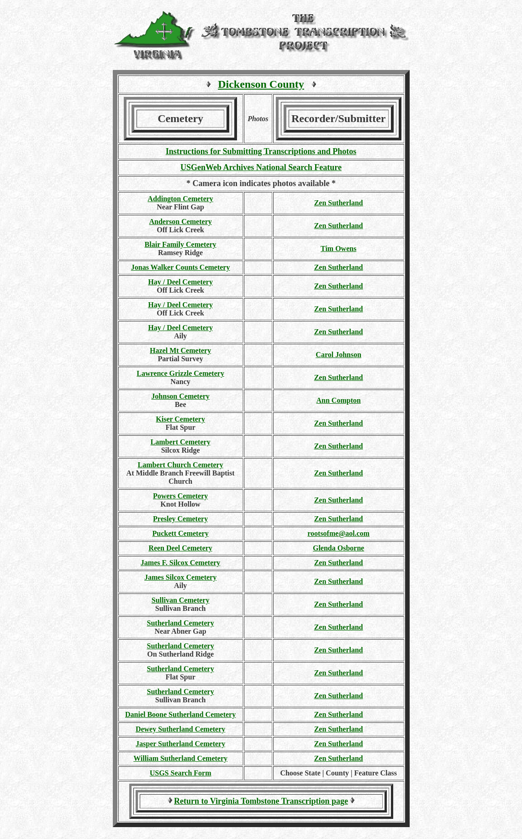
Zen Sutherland (338, 203)
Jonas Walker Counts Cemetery (180, 267)
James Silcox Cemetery (180, 577)
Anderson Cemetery (180, 221)
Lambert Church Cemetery (180, 465)
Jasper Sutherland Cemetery (180, 744)
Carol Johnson (338, 354)
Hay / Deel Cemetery (180, 282)
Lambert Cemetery (181, 442)
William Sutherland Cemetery (180, 758)
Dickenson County (261, 84)
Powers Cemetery (180, 496)
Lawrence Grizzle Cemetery (180, 373)
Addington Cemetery (180, 199)
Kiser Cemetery (180, 419)
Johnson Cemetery (180, 396)
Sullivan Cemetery (181, 600)
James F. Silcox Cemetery (180, 562)
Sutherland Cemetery (180, 623)
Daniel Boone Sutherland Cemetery (180, 714)
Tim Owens (338, 248)
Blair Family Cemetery (180, 244)
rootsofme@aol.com (338, 533)
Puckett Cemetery (181, 533)
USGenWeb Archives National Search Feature (261, 167)
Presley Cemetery (180, 519)
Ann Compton (338, 400)
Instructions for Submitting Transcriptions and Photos (261, 151)
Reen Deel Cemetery (180, 548)
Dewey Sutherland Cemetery (180, 729)
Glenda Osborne (338, 548)
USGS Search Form (180, 773)
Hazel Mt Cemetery (180, 350)
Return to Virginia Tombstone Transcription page (261, 801)
